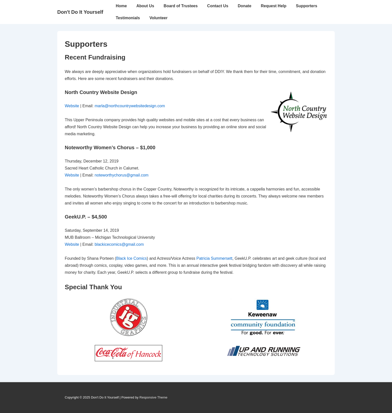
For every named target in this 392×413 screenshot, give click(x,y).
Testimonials (128, 18)
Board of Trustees (181, 6)
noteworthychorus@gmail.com (121, 175)
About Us (145, 6)
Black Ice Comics (131, 258)
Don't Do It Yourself (80, 12)
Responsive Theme (154, 397)
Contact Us (217, 6)
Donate (244, 6)
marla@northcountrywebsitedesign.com (129, 106)
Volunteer (159, 18)
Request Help (273, 6)
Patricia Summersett (214, 258)
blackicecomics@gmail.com (119, 244)
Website (72, 106)
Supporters (306, 6)
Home (121, 6)
